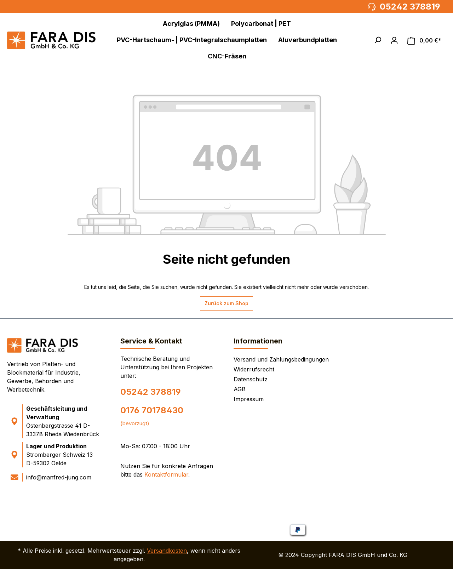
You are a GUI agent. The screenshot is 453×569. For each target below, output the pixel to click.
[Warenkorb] (424, 40)
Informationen (258, 341)
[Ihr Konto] (394, 40)
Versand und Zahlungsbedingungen (281, 359)
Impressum (249, 399)
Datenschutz (251, 379)
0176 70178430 (151, 410)
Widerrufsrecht (254, 369)
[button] (377, 40)
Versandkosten (167, 550)
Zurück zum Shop (226, 303)
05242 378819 (150, 392)
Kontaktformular (166, 474)
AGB (240, 389)
